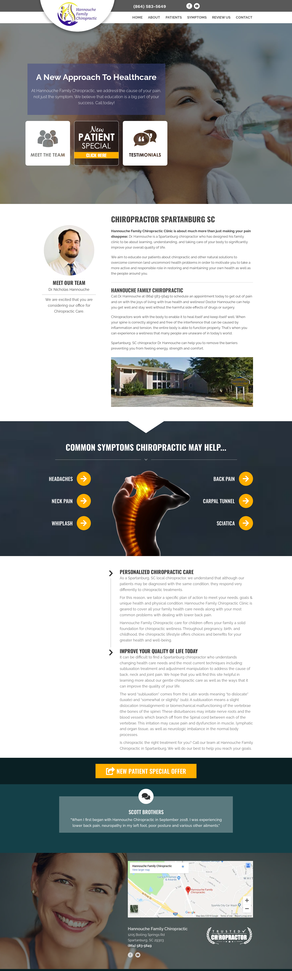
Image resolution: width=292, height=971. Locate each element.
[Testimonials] (146, 814)
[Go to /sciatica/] (227, 523)
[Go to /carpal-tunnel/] (227, 501)
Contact (244, 17)
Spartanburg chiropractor (178, 236)
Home (137, 17)
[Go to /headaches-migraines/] (65, 479)
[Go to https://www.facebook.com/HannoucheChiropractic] (189, 6)
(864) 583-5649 (149, 6)
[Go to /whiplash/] (65, 523)
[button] (146, 771)
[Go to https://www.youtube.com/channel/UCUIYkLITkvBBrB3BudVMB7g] (197, 6)
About (154, 17)
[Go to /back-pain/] (227, 479)
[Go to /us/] (69, 250)
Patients (174, 17)
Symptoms (197, 17)
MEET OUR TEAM (69, 282)
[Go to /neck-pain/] (65, 501)
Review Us (221, 17)
